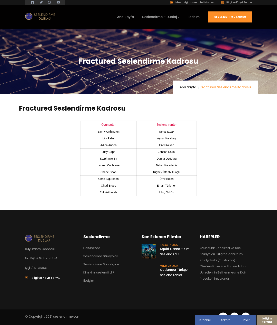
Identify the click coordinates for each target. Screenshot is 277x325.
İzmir (246, 320)
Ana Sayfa (188, 87)
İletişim (267, 320)
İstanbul (205, 320)
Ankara (225, 320)
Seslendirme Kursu (230, 17)
